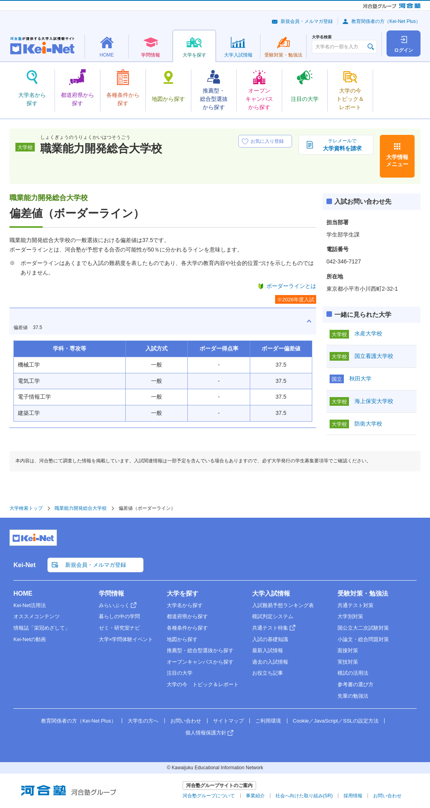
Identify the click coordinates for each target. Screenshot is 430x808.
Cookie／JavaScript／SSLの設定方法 (336, 721)
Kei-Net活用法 (29, 605)
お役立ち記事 (267, 673)
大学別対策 (350, 616)
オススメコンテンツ (36, 616)
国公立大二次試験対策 (363, 628)
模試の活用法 (353, 673)
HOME (22, 593)
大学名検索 (322, 37)
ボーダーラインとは (291, 286)
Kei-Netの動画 (29, 639)
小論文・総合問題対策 (363, 639)
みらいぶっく (114, 605)
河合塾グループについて (209, 796)
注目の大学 (179, 673)
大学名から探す (185, 605)
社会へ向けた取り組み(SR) (304, 796)
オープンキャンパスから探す (200, 662)
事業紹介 (255, 796)
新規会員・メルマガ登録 (307, 21)
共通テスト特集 (270, 628)
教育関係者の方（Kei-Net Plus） (386, 21)
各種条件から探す (187, 628)
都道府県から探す (187, 616)
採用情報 (352, 796)
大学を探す (182, 593)
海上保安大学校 (374, 401)
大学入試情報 (271, 593)
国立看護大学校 (374, 356)
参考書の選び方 (355, 684)
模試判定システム (272, 616)
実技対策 (348, 662)
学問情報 (111, 593)
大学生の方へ (143, 721)
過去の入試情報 (270, 662)
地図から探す (182, 639)
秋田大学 (360, 378)
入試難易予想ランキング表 (283, 605)
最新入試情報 (267, 650)
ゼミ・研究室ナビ (119, 628)
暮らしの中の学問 (119, 616)
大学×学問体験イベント (126, 639)
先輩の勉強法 (353, 696)
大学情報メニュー (397, 160)
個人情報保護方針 (205, 733)
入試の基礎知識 (270, 639)
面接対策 (348, 650)
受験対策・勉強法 (363, 593)
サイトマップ (228, 721)
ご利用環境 (268, 721)
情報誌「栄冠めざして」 (41, 628)
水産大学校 (368, 333)
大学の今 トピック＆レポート (203, 684)
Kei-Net (24, 565)
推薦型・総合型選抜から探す (200, 650)
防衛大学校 (368, 423)
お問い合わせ (185, 721)
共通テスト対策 (355, 605)
